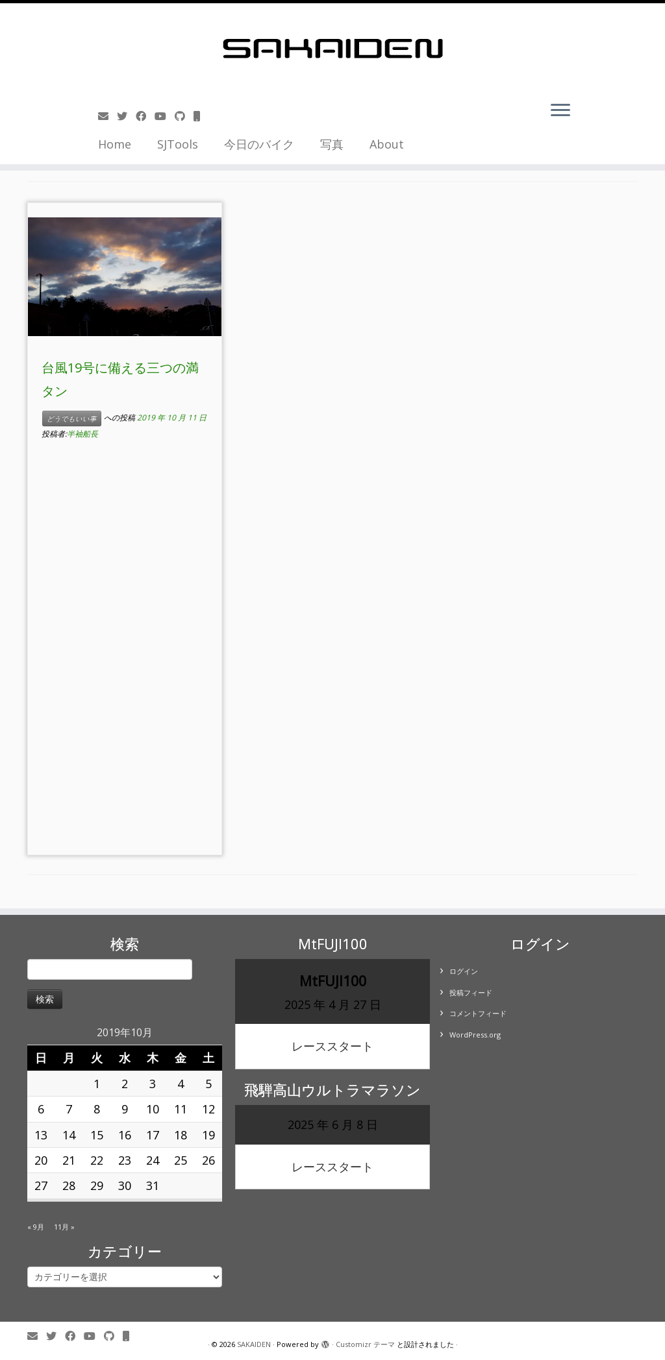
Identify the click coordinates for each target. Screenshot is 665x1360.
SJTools (177, 144)
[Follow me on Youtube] (165, 116)
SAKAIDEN (254, 1344)
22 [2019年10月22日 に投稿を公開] (96, 1160)
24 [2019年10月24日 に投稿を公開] (152, 1160)
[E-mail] (107, 116)
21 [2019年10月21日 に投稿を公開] (68, 1160)
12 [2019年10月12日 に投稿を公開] (208, 1109)
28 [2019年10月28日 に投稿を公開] (68, 1185)
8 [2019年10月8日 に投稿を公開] (97, 1109)
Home (114, 144)
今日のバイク (259, 144)
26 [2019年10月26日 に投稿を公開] (208, 1160)
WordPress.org (475, 1034)
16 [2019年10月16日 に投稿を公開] (124, 1135)
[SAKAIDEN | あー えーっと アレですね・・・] (332, 49)
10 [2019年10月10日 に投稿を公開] (152, 1109)
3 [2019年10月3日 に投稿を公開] (152, 1083)
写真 (332, 144)
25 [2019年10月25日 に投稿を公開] (180, 1160)
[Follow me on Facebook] (145, 116)
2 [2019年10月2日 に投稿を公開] (124, 1083)
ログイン (463, 971)
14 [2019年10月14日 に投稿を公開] (68, 1135)
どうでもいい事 (72, 418)
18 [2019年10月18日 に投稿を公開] (180, 1135)
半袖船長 (82, 433)
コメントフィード (478, 1013)
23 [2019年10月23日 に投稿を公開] (124, 1160)
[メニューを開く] (560, 111)
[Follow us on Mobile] (201, 116)
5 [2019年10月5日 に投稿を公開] (208, 1083)
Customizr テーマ (365, 1344)
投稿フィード (470, 992)
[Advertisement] (125, 654)
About (387, 144)
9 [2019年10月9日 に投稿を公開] (124, 1109)
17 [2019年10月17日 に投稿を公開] (152, 1135)
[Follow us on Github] (184, 116)
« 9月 (35, 1227)
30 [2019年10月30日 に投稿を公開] (124, 1185)
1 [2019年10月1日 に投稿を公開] (97, 1083)
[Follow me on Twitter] (126, 116)
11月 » (64, 1227)
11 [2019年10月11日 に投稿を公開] (180, 1109)
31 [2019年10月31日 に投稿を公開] (152, 1185)
